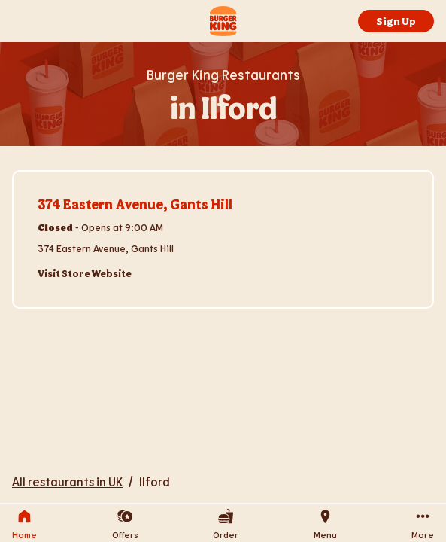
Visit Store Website (85, 273)
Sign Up (396, 20)
